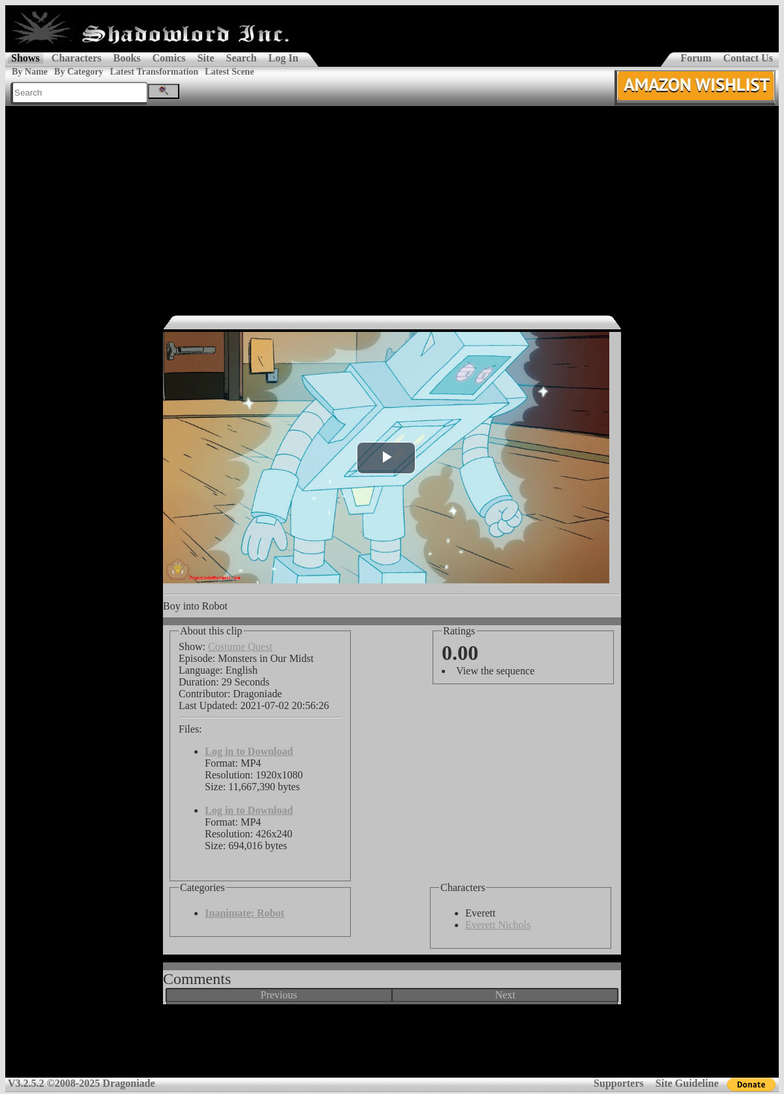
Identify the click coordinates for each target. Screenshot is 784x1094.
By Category (78, 72)
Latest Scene (229, 72)
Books (127, 58)
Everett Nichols (498, 924)
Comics (169, 58)
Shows (25, 58)
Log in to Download (249, 751)
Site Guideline (687, 1083)
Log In (283, 58)
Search (241, 58)
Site (205, 58)
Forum (696, 58)
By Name (30, 72)
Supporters (618, 1083)
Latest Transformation (154, 72)
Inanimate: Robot (244, 913)
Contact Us (748, 58)
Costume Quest (240, 646)
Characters (76, 58)
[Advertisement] (392, 204)
